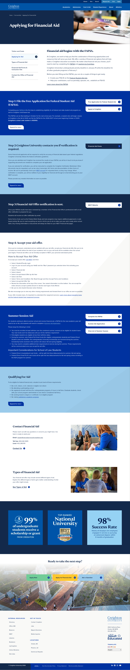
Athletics (119, 7)
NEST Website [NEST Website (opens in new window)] (93, 205)
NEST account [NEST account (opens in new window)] (40, 170)
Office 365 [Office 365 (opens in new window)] (12, 626)
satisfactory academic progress (29, 397)
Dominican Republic (37, 652)
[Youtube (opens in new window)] (120, 665)
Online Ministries (14, 650)
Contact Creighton (36, 622)
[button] (16, 127)
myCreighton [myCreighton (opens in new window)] (13, 646)
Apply (118, 1)
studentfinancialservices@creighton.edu (30, 438)
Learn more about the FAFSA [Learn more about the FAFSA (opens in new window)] (57, 84)
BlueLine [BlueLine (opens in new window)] (11, 630)
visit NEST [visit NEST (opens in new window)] (29, 260)
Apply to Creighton (94, 109)
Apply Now (33, 578)
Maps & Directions (36, 630)
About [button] (111, 7)
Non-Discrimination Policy (48, 666)
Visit (113, 1)
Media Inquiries (35, 634)
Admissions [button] (77, 7)
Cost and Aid (17, 15)
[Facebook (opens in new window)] (114, 665)
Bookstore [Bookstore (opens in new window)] (12, 642)
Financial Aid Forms (95, 146)
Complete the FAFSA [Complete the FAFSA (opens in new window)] (95, 317)
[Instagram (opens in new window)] (117, 665)
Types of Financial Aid (19, 62)
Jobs (32, 626)
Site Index (12, 654)
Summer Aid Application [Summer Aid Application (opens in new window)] (52, 323)
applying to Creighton (86, 64)
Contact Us (17, 448)
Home (11, 15)
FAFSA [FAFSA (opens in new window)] (72, 64)
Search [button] (97, 1)
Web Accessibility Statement (76, 666)
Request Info (106, 1)
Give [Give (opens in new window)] (91, 1)
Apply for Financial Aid (64, 578)
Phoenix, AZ (34, 648)
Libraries (11, 638)
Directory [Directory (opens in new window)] (12, 622)
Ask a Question (87, 578)
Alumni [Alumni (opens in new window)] (85, 1)
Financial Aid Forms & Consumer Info (19, 68)
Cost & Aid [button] (87, 7)
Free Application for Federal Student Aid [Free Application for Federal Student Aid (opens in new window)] (102, 102)
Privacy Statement (62, 666)
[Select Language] (114, 650)
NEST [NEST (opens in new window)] (10, 634)
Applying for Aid (17, 56)
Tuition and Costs (18, 51)
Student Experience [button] (99, 7)
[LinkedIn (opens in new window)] (112, 665)
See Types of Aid (20, 487)
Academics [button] (66, 7)
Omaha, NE (34, 644)
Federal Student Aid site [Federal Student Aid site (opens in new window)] (78, 78)
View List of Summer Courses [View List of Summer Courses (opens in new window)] (98, 331)
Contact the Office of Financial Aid (22, 76)
